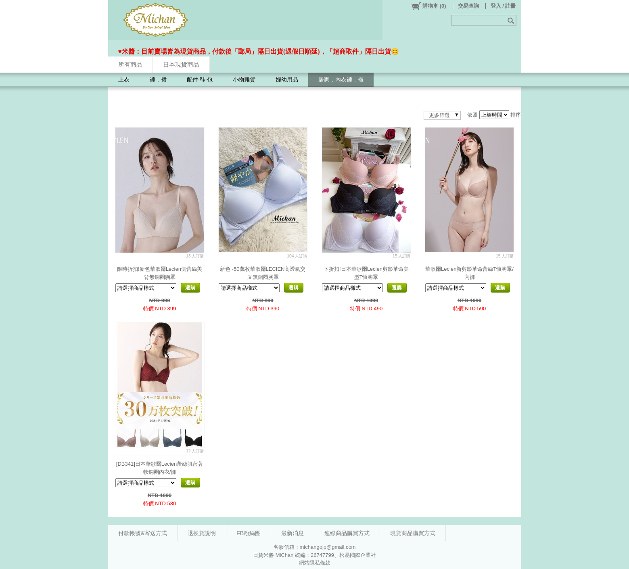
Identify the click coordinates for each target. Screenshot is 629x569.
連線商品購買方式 (347, 533)
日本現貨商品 (181, 64)
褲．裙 (158, 79)
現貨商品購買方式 (412, 533)
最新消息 (292, 533)
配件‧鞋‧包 (200, 79)
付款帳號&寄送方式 (142, 533)
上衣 (124, 79)
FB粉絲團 (248, 533)
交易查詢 (468, 6)
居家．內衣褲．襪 (341, 79)
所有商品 (130, 64)
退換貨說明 (202, 533)
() (428, 6)
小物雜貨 (244, 79)
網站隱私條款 (314, 563)
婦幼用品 (287, 79)
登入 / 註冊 (503, 6)
